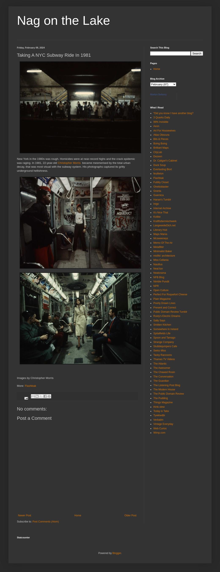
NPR (156, 286)
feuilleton (158, 173)
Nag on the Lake (63, 20)
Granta (157, 190)
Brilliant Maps (161, 147)
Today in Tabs (161, 411)
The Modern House (164, 389)
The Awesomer (161, 367)
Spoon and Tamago (164, 337)
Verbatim (158, 419)
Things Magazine (163, 402)
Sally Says (159, 320)
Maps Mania (160, 234)
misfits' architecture (164, 255)
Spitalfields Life (161, 333)
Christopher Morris (69, 162)
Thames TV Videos (164, 359)
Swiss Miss (159, 350)
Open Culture (160, 290)
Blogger (116, 553)
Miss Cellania (160, 259)
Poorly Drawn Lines (164, 303)
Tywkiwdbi (159, 415)
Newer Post (24, 515)
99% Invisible (160, 121)
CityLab (157, 152)
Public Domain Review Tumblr (170, 311)
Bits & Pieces (160, 139)
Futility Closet (161, 182)
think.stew (159, 406)
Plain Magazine (162, 298)
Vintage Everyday (163, 424)
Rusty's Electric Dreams (166, 316)
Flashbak (30, 385)
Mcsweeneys (160, 238)
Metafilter (158, 247)
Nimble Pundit (161, 281)
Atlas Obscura (161, 134)
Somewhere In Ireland (165, 329)
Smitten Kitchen (162, 324)
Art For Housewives (164, 130)
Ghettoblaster (161, 186)
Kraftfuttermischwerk (164, 221)
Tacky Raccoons (162, 355)
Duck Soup (159, 165)
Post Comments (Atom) (45, 521)
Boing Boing (160, 143)
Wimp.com (159, 432)
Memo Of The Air (162, 242)
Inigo (156, 203)
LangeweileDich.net (164, 225)
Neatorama (159, 272)
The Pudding (160, 398)
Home (77, 515)
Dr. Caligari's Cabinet (165, 160)
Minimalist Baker (162, 251)
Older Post (130, 515)
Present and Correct (164, 307)
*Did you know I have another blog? (173, 113)
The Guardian (161, 380)
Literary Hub (160, 229)
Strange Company (163, 342)
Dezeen (157, 156)
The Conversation (163, 376)
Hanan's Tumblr (162, 199)
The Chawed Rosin (164, 372)
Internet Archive (162, 208)
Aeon (156, 126)
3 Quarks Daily (161, 117)
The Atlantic (160, 363)
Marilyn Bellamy (158, 94)
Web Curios (159, 428)
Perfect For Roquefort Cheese (170, 294)
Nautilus (157, 264)
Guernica (158, 195)
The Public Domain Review (168, 393)
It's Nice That (160, 212)
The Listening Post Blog (166, 385)
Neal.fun (158, 268)
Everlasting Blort (162, 169)
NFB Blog (158, 277)
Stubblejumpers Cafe (165, 346)
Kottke (157, 216)
